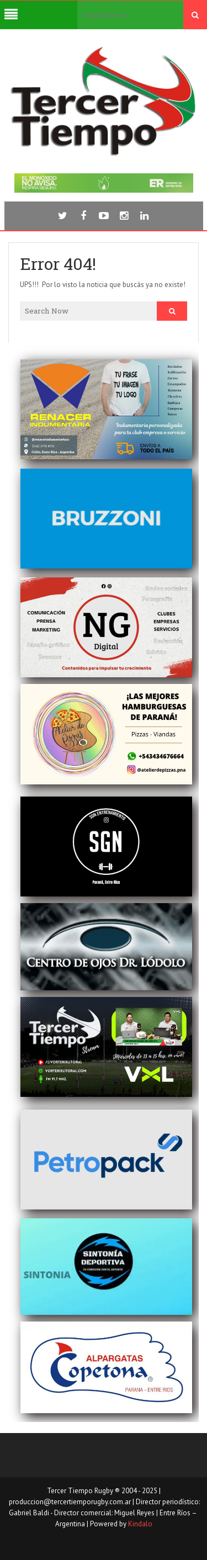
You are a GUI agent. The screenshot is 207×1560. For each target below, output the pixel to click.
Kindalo (140, 1524)
